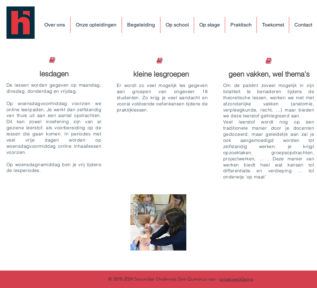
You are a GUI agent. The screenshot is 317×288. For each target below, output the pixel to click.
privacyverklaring (236, 279)
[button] (96, 25)
